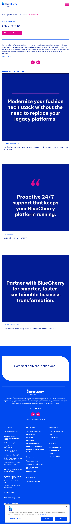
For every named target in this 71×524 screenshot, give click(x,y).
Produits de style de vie (34, 446)
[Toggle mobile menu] (67, 4)
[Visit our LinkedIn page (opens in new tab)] (33, 414)
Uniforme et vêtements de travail (35, 450)
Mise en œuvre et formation (32, 468)
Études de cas (53, 437)
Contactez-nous (54, 456)
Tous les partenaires (33, 481)
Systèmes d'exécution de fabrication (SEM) (12, 477)
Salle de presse (54, 450)
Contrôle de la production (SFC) (12, 481)
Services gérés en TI (33, 471)
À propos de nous (55, 447)
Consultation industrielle (34, 464)
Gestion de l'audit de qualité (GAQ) (11, 504)
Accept (60, 518)
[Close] (67, 506)
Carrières (52, 453)
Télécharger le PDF (11, 33)
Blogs (51, 434)
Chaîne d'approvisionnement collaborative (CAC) (13, 458)
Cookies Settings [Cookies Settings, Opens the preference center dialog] (15, 518)
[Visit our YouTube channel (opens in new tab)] (38, 414)
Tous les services (32, 461)
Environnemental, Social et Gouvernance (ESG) (12, 463)
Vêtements (30, 437)
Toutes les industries (33, 431)
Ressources (13, 15)
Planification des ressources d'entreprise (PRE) (12, 438)
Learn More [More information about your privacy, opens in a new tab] (43, 514)
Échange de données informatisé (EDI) (10, 451)
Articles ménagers (32, 443)
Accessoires (30, 434)
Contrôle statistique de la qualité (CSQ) (12, 486)
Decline (47, 518)
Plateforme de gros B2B (12, 498)
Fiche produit (23, 15)
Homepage (5, 15)
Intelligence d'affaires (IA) (12, 455)
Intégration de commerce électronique (12, 446)
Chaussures (30, 440)
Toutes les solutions (11, 431)
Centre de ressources (56, 431)
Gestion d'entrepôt (10, 443)
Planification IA (9, 492)
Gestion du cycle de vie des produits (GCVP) (13, 470)
